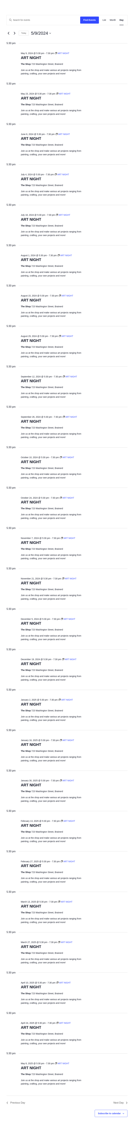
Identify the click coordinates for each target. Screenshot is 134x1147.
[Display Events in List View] (104, 20)
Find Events (89, 20)
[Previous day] (8, 33)
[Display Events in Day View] (121, 20)
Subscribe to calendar (109, 1113)
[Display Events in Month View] (113, 20)
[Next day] (14, 33)
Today (23, 33)
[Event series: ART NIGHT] (62, 53)
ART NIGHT (31, 58)
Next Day (120, 1102)
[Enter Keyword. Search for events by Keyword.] (43, 20)
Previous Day (16, 1102)
